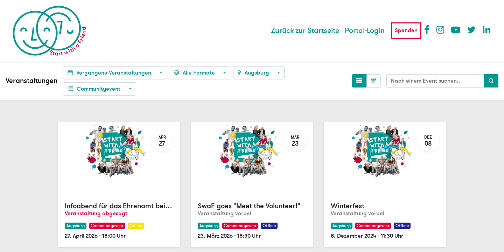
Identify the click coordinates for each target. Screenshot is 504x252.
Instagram (441, 29)
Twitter (471, 29)
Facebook (428, 29)
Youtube (455, 29)
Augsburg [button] (254, 73)
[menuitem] (305, 30)
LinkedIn (487, 29)
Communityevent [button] (95, 89)
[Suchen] (491, 81)
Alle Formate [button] (195, 73)
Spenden (406, 30)
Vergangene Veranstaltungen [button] (110, 73)
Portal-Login (365, 30)
